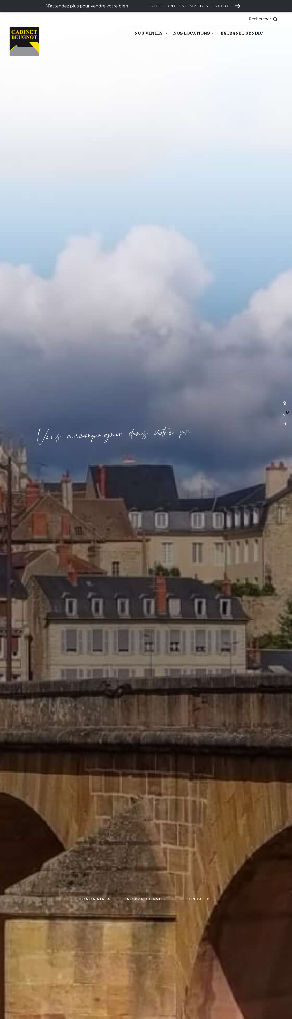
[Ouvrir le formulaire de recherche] (272, 19)
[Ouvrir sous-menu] (165, 33)
